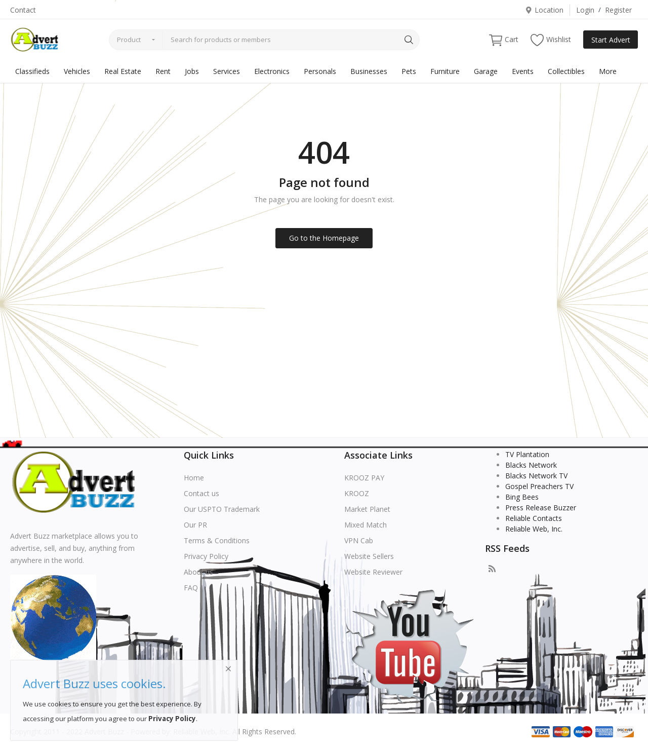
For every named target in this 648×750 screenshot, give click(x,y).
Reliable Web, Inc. (533, 529)
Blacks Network (531, 465)
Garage (486, 71)
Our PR (195, 525)
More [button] (608, 71)
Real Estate (122, 71)
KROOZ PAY (364, 477)
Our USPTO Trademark (222, 509)
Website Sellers (369, 556)
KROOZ (356, 493)
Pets (408, 71)
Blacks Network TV (536, 475)
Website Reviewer (373, 572)
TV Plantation (527, 454)
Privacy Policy (206, 556)
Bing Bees (522, 497)
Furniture (445, 71)
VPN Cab (358, 540)
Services (226, 71)
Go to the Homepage (324, 238)
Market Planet (367, 509)
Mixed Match (365, 525)
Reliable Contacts (533, 518)
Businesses (368, 71)
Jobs (192, 71)
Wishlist (551, 40)
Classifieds (32, 71)
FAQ (191, 587)
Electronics (272, 71)
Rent (163, 71)
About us (198, 572)
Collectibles (566, 71)
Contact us (201, 493)
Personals (320, 71)
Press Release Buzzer (540, 507)
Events (523, 71)
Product (129, 39)
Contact (23, 10)
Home (194, 477)
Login (585, 10)
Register (618, 10)
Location (544, 10)
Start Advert (610, 40)
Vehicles (77, 71)
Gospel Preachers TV (539, 486)
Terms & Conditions (217, 540)
